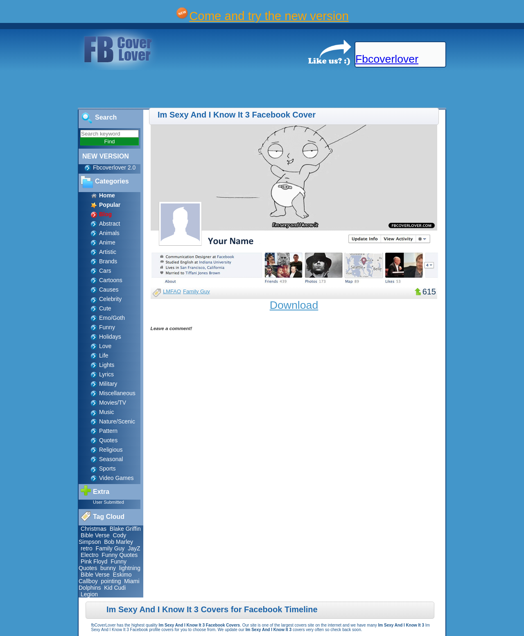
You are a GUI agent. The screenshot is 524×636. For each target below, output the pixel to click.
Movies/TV (112, 402)
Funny (107, 327)
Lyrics (106, 374)
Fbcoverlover (386, 59)
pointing (111, 581)
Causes (108, 289)
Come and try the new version (269, 16)
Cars (105, 270)
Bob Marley (118, 542)
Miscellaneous (117, 393)
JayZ (134, 548)
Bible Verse (95, 535)
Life (103, 355)
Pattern (108, 431)
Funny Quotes (120, 555)
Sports (107, 468)
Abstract (109, 223)
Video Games (116, 478)
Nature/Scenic (117, 421)
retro (87, 548)
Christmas (93, 528)
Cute (105, 308)
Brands (108, 261)
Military (108, 383)
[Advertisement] (149, 89)
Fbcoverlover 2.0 (114, 167)
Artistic (107, 252)
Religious (111, 449)
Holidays (110, 336)
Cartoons (110, 280)
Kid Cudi (115, 587)
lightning (129, 568)
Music (106, 412)
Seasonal (111, 459)
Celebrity (110, 299)
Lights (106, 365)
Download (294, 305)
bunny (108, 568)
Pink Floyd (94, 561)
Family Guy (110, 548)
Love (105, 346)
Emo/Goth (112, 318)
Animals (109, 233)
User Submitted (108, 502)
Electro (90, 555)
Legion (89, 594)
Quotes (108, 440)
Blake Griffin (125, 528)
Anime (107, 242)
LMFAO (172, 291)
